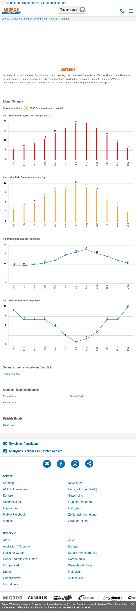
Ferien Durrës (77, 396)
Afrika (7, 540)
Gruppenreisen (78, 520)
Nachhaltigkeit (12, 501)
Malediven (75, 571)
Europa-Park (11, 565)
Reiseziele (9, 533)
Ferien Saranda (11, 374)
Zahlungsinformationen (83, 514)
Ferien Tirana (10, 402)
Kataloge (9, 483)
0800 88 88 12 (122, 11)
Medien (8, 520)
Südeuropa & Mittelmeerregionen (29, 18)
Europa (5, 18)
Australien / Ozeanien (17, 546)
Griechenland (12, 578)
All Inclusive (76, 578)
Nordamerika (76, 559)
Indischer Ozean (14, 552)
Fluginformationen (80, 501)
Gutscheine (75, 495)
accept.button (132, 604)
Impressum (10, 508)
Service (7, 476)
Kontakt (8, 495)
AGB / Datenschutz (15, 489)
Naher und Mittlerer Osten (20, 559)
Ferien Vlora (9, 396)
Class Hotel (9, 425)
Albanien (53, 18)
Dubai (7, 571)
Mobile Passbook (14, 514)
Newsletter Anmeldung (24, 444)
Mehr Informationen (79, 607)
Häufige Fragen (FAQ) (82, 489)
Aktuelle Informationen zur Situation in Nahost (36, 2)
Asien (72, 540)
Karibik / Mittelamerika (82, 552)
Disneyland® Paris (80, 565)
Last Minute (10, 584)
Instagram (74, 508)
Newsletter (75, 483)
